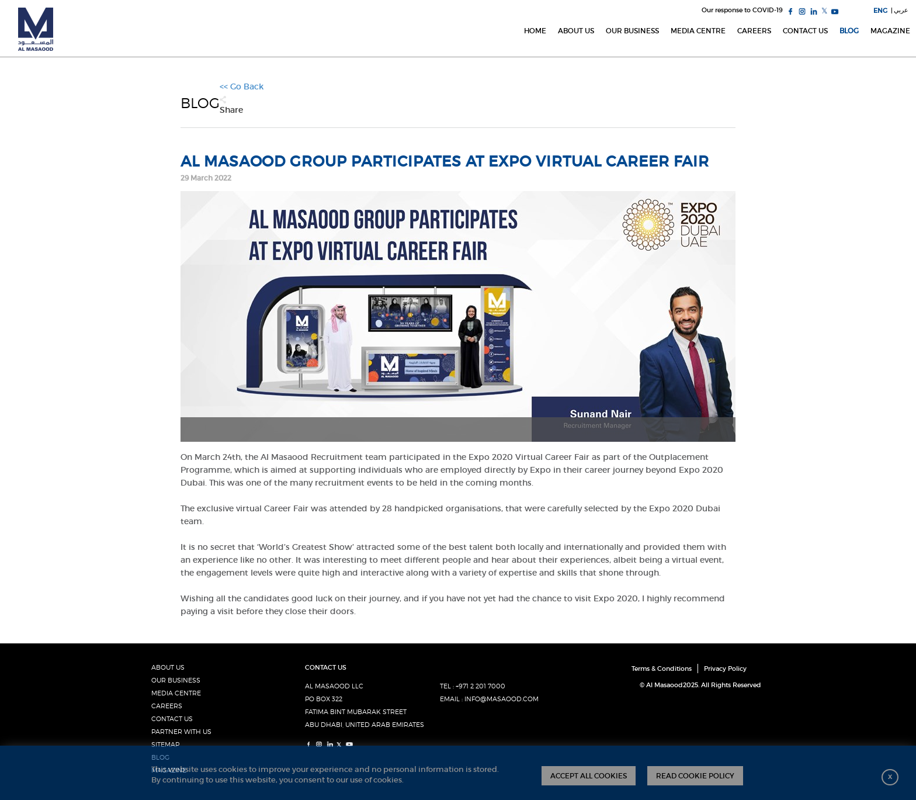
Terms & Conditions (662, 668)
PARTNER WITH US (181, 732)
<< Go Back (241, 86)
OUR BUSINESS (175, 680)
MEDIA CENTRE (176, 693)
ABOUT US (168, 667)
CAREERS (166, 706)
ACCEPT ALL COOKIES (588, 775)
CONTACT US (172, 719)
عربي (901, 10)
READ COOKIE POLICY (695, 775)
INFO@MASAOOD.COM (501, 699)
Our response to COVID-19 (742, 10)
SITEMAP (165, 744)
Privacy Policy (725, 668)
